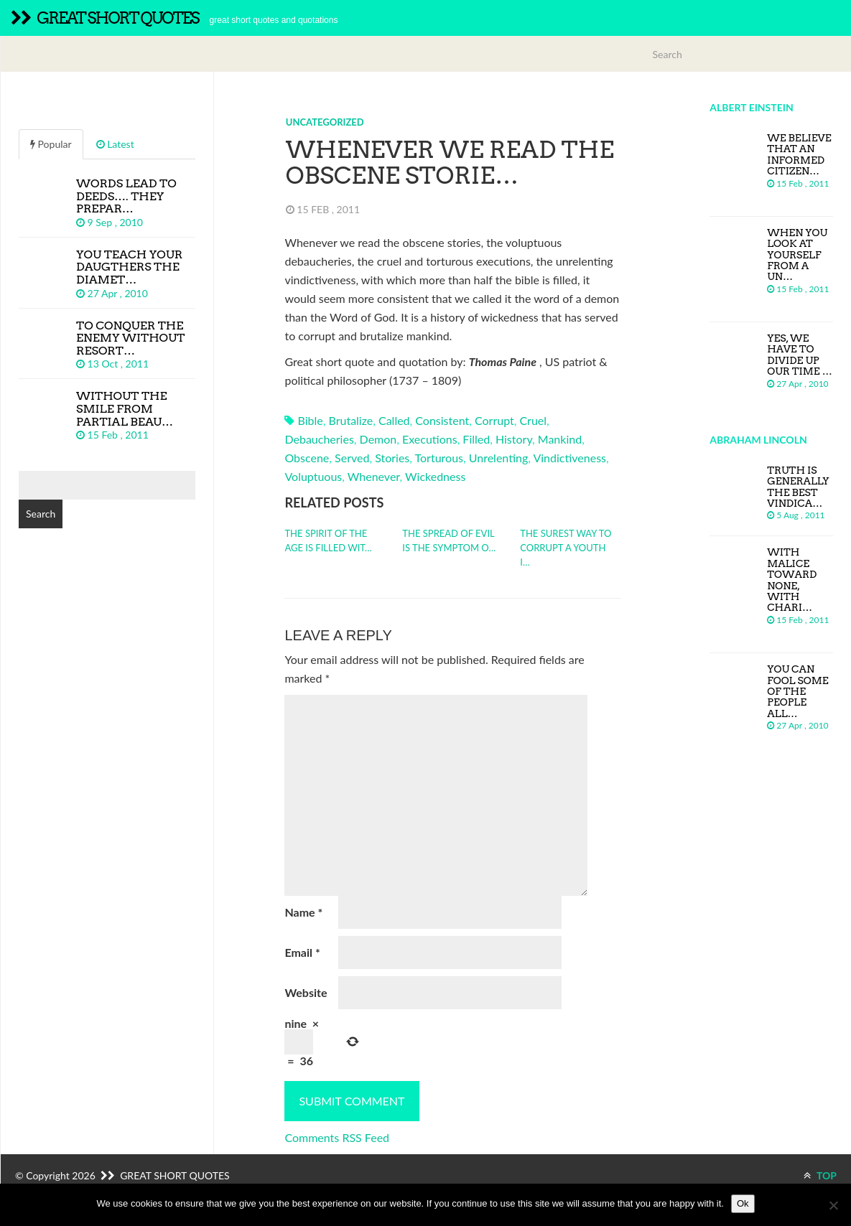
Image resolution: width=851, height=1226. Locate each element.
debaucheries (318, 439)
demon (378, 439)
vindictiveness (569, 457)
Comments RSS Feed (336, 1137)
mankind (560, 439)
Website (305, 992)
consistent (442, 420)
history (514, 439)
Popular (51, 144)
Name (303, 912)
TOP (820, 1175)
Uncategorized (325, 122)
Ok (743, 1203)
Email (302, 952)
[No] (833, 1205)
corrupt (494, 420)
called (394, 420)
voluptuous (313, 476)
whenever (374, 476)
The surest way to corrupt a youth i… (565, 548)
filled (476, 439)
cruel (533, 420)
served (352, 457)
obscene (306, 457)
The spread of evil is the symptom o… (449, 540)
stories (392, 457)
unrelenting (499, 457)
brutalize (350, 420)
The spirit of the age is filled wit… (327, 540)
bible (310, 420)
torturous (439, 457)
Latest (115, 144)
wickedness (435, 476)
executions (429, 439)
